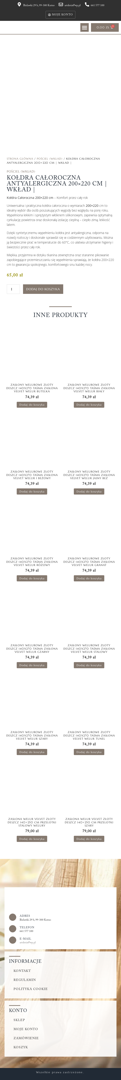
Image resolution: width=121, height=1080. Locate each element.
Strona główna (20, 158)
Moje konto (26, 1029)
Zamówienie (26, 1038)
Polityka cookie (31, 989)
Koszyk (21, 1047)
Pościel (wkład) (50, 158)
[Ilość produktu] (13, 289)
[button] (84, 27)
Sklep (19, 1020)
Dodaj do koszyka (43, 289)
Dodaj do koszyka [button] (31, 404)
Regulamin (25, 980)
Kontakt (22, 971)
